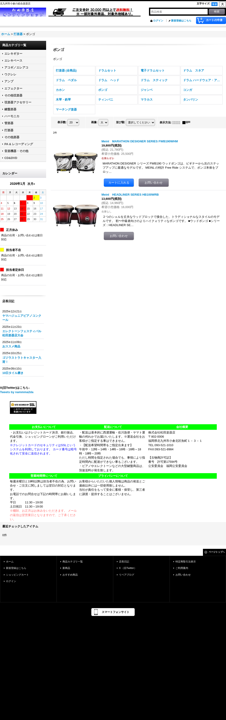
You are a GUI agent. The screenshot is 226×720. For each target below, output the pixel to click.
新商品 (66, 568)
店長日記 (124, 561)
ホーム (10, 561)
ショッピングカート (17, 574)
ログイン (158, 20)
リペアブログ (126, 574)
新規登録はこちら (181, 20)
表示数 (62, 122)
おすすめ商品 (70, 574)
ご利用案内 (181, 568)
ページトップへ (217, 552)
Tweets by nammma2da (16, 392)
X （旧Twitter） (128, 568)
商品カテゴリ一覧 (72, 561)
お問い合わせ (183, 574)
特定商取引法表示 (185, 561)
